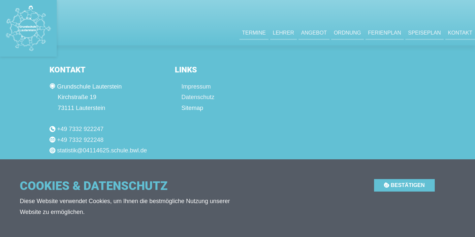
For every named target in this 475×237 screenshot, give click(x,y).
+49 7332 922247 (80, 129)
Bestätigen (404, 185)
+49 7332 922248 (80, 140)
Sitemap (192, 108)
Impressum (196, 86)
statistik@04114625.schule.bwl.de (102, 150)
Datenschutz (197, 97)
